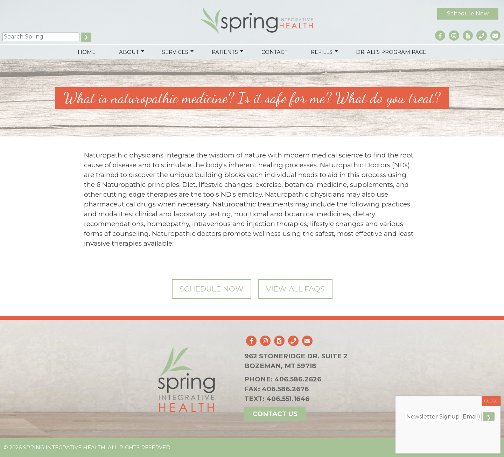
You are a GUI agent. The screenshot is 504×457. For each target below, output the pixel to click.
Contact (274, 52)
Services (175, 52)
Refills (322, 52)
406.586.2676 (284, 389)
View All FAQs (295, 288)
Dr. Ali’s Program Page (391, 52)
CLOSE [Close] (491, 401)
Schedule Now (467, 13)
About (129, 52)
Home (87, 52)
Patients (225, 52)
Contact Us (274, 414)
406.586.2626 (297, 379)
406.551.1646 (288, 399)
